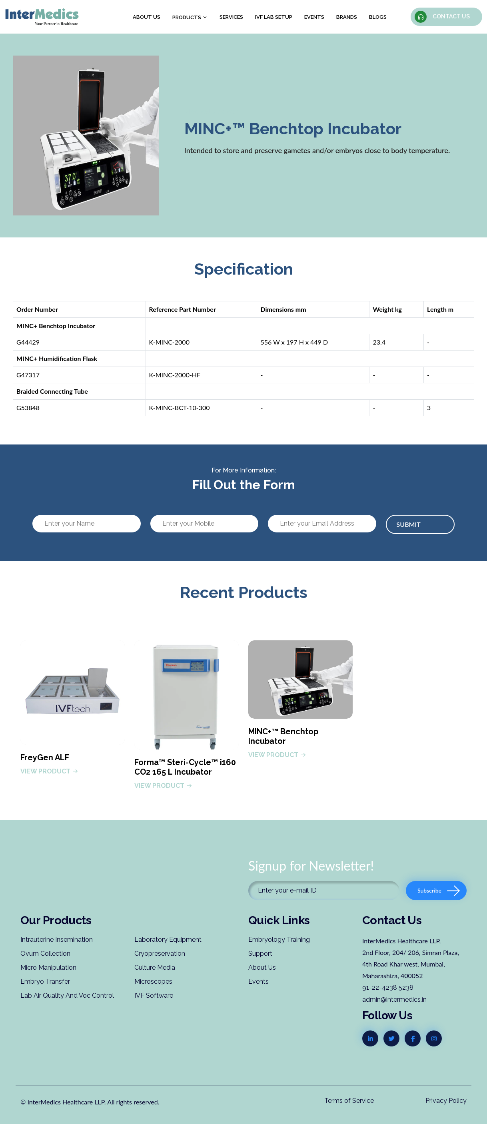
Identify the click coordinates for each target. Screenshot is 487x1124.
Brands (346, 17)
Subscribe (438, 890)
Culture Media (154, 967)
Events (314, 17)
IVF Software (153, 995)
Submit (409, 524)
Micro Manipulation (48, 967)
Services (231, 17)
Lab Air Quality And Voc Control (67, 995)
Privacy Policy (446, 1100)
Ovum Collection (45, 953)
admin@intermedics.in (394, 999)
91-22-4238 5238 (387, 987)
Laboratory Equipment (168, 939)
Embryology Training (279, 939)
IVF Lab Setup (273, 17)
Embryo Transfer (45, 981)
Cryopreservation (159, 953)
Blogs (378, 17)
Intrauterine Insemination (56, 939)
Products (190, 17)
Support (260, 953)
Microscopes (153, 981)
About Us (262, 967)
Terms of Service (349, 1100)
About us (146, 17)
